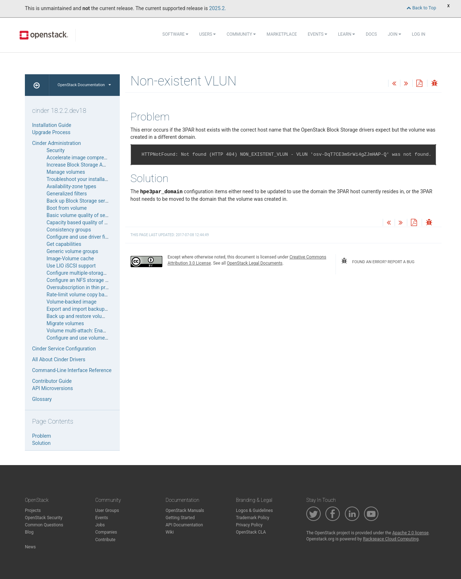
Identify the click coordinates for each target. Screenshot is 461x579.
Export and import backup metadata (87, 309)
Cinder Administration (56, 143)
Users (207, 34)
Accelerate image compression (81, 157)
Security (56, 150)
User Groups (107, 510)
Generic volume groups (72, 251)
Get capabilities (64, 244)
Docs (371, 34)
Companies (106, 532)
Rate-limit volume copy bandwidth (84, 294)
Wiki (170, 532)
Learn (346, 34)
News (30, 546)
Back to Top (421, 7)
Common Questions (44, 524)
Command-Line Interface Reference (71, 370)
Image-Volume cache (70, 258)
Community (241, 34)
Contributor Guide (52, 381)
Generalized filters (67, 193)
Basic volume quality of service (81, 215)
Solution (41, 443)
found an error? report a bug (377, 261)
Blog (29, 532)
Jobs (100, 524)
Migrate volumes (65, 323)
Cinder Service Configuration (64, 349)
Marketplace (282, 34)
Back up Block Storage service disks (87, 201)
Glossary (42, 399)
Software (175, 34)
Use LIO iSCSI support (71, 266)
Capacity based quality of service (83, 222)
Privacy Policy (249, 524)
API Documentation (184, 524)
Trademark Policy (252, 517)
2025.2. (217, 8)
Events (317, 34)
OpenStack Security (43, 517)
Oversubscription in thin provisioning (87, 287)
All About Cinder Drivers (58, 359)
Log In (418, 34)
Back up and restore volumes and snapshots (96, 316)
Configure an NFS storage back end (86, 280)
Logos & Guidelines (254, 510)
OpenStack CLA (251, 532)
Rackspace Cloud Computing (390, 539)
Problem (41, 436)
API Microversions (52, 388)
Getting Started (180, 517)
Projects (33, 510)
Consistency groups (69, 230)
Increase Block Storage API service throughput (98, 165)
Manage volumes (66, 172)
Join (394, 34)
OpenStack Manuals (185, 510)
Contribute (105, 539)
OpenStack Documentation (84, 85)
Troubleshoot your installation (80, 179)
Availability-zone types (71, 186)
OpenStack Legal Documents (254, 263)
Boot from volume (67, 208)
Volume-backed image (71, 302)
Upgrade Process (51, 132)
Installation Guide (51, 125)
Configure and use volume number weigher (94, 338)
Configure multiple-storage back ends (88, 273)
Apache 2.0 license (410, 532)
